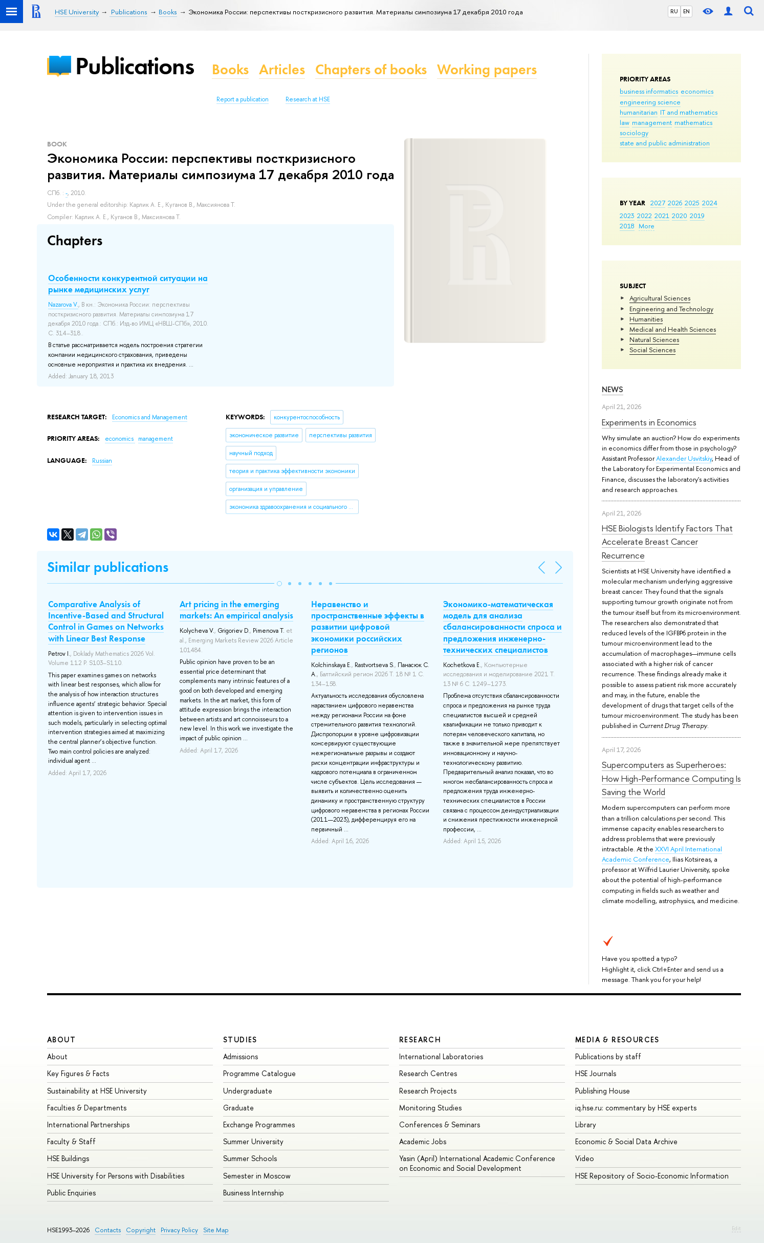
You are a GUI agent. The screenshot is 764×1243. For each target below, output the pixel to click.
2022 (644, 215)
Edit (736, 1228)
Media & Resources (617, 1039)
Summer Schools (250, 1158)
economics (697, 91)
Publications (134, 65)
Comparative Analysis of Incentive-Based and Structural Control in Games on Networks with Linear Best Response (106, 621)
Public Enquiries (71, 1192)
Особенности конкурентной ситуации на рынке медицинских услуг (128, 283)
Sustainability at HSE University (97, 1091)
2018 (627, 225)
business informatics (649, 91)
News (612, 389)
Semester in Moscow (257, 1176)
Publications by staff (608, 1056)
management (652, 122)
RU (674, 11)
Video (584, 1158)
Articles (282, 69)
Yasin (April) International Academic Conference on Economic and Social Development (477, 1162)
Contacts (108, 1230)
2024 (709, 202)
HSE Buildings (68, 1158)
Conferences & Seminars (439, 1124)
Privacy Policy (179, 1230)
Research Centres (428, 1073)
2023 (627, 215)
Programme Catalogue (259, 1073)
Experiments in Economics (649, 422)
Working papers (487, 69)
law (624, 122)
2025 (692, 202)
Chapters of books (371, 69)
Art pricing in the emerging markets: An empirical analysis (236, 609)
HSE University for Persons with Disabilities (115, 1176)
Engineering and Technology (671, 308)
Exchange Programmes (259, 1124)
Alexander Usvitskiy (684, 458)
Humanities (646, 319)
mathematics (693, 122)
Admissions (240, 1056)
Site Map (216, 1230)
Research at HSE (308, 99)
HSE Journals (595, 1073)
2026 (675, 202)
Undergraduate (247, 1091)
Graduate (238, 1107)
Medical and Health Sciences (672, 329)
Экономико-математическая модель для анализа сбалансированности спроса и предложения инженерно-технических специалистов (502, 626)
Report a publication (242, 99)
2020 (679, 215)
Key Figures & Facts (78, 1073)
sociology (634, 132)
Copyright (141, 1230)
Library (585, 1124)
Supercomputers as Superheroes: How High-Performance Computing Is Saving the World (671, 778)
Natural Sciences (654, 339)
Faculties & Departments (86, 1107)
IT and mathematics (688, 112)
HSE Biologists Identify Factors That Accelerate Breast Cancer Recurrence (667, 541)
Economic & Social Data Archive (626, 1141)
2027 (657, 202)
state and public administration (665, 142)
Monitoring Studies (430, 1107)
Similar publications (107, 567)
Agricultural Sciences (659, 298)
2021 (661, 215)
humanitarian (639, 112)
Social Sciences (652, 349)
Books (230, 69)
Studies (240, 1039)
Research (420, 1039)
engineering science (650, 101)
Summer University (253, 1141)
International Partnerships (88, 1124)
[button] (279, 583)
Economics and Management (149, 417)
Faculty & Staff (71, 1141)
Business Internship (253, 1192)
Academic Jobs (422, 1141)
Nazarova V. (63, 305)
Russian (102, 461)
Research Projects (427, 1091)
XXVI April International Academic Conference (662, 854)
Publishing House (602, 1091)
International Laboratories (441, 1056)
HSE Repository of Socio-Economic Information (652, 1176)
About (61, 1039)
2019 (697, 215)
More (646, 225)
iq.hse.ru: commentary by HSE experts (635, 1107)
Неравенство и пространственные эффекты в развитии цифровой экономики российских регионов (367, 626)
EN (686, 11)
